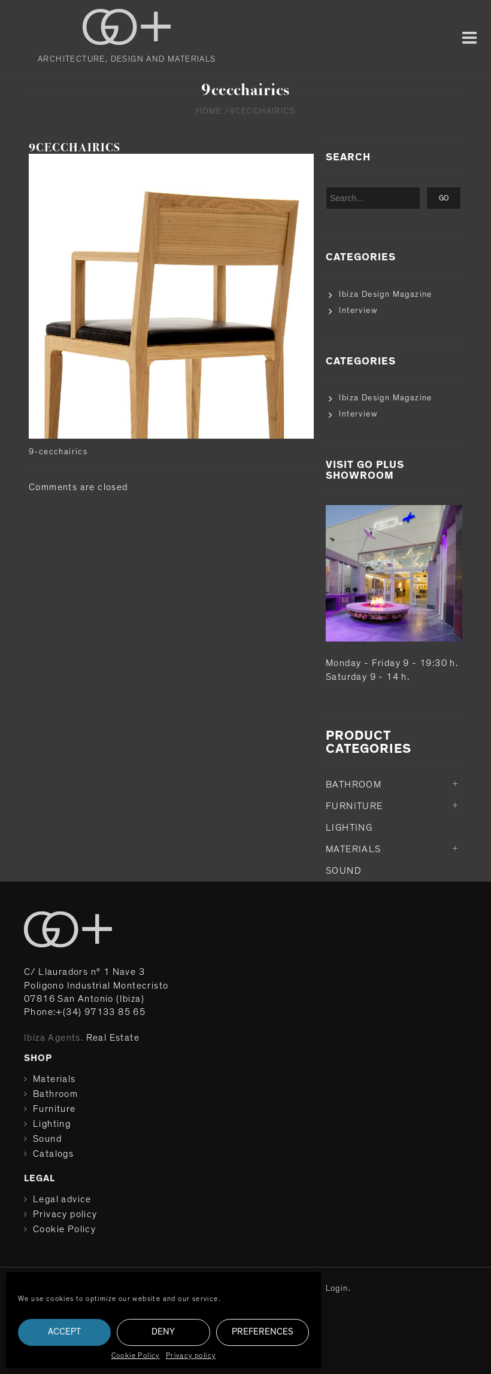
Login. (338, 1288)
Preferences (262, 1331)
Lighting (349, 827)
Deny (163, 1331)
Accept (64, 1331)
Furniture (354, 806)
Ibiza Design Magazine (385, 294)
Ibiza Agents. (53, 1037)
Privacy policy (191, 1355)
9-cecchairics (58, 452)
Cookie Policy (135, 1355)
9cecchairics (74, 147)
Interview (358, 310)
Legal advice (62, 1199)
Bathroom (353, 784)
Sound (344, 871)
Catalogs (53, 1154)
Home (209, 111)
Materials (353, 849)
